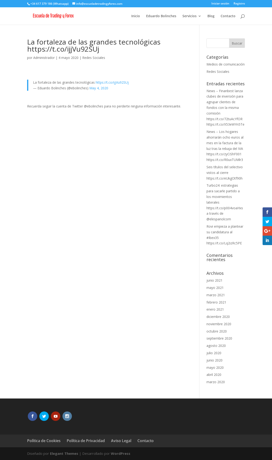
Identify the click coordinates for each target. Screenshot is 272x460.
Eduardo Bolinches (161, 16)
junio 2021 (214, 280)
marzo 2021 (215, 295)
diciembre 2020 (218, 316)
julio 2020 (213, 353)
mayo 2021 (215, 287)
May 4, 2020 (98, 88)
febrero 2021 (216, 302)
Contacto (228, 16)
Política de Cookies (44, 440)
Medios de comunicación (225, 64)
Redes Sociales (93, 57)
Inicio (135, 16)
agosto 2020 (216, 345)
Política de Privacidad (86, 440)
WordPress (120, 453)
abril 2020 (213, 374)
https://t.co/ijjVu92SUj (112, 82)
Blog (210, 16)
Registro (239, 3)
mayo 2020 (215, 367)
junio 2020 (214, 360)
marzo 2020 (215, 382)
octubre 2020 (216, 331)
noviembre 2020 (218, 324)
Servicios (189, 16)
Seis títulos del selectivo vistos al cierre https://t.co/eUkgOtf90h (224, 173)
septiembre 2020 (219, 338)
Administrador (44, 57)
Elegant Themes (64, 453)
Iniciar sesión (220, 3)
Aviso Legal (121, 440)
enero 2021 (215, 309)
